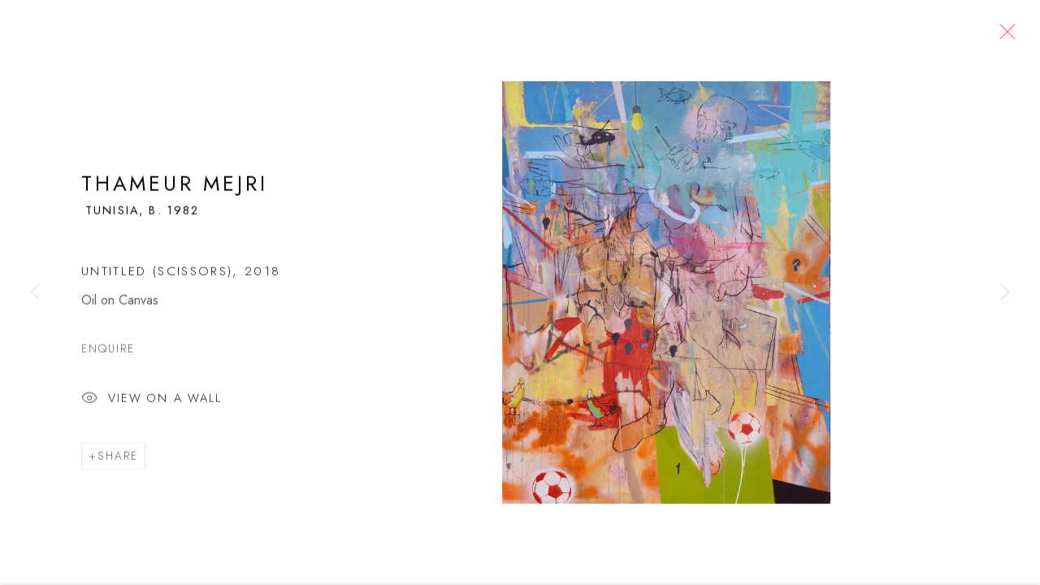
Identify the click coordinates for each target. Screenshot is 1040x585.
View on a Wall (151, 404)
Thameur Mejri (174, 187)
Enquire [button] (108, 353)
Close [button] (1003, 36)
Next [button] (1005, 292)
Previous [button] (35, 292)
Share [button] (118, 460)
